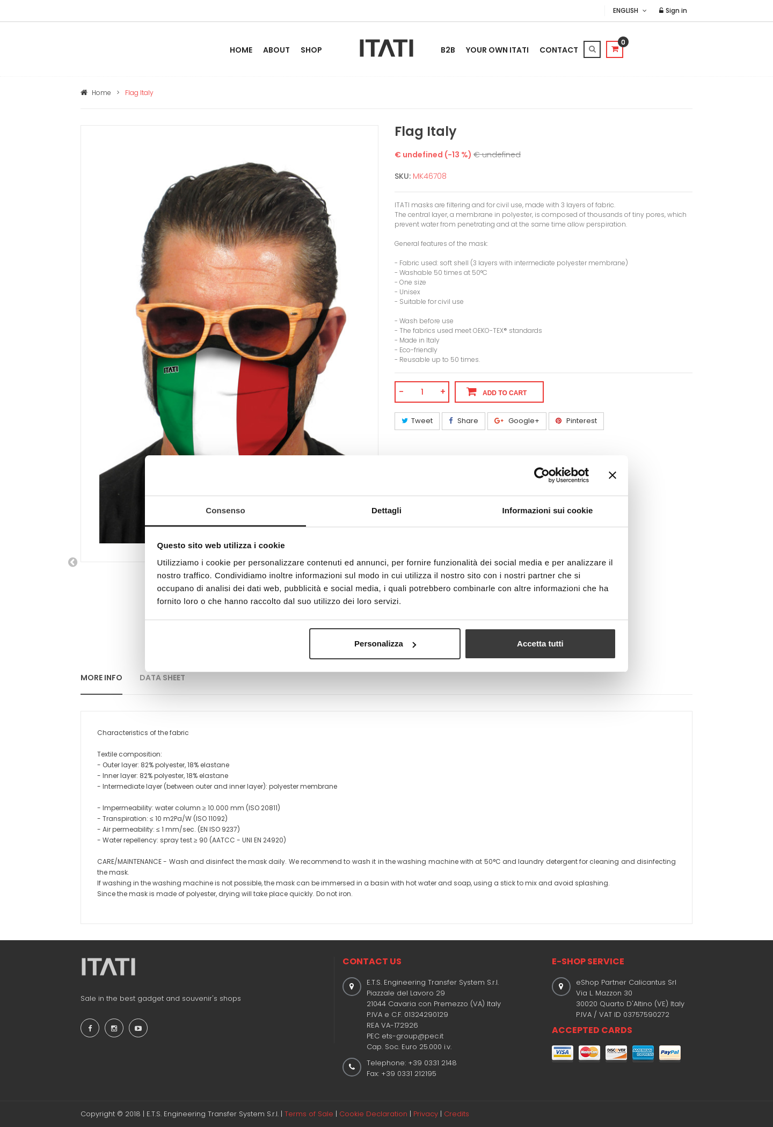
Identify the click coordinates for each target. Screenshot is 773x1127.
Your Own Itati (497, 50)
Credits (456, 1114)
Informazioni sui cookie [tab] (547, 510)
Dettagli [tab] (386, 510)
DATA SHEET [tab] (162, 677)
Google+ (516, 421)
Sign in (673, 10)
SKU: (403, 176)
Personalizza (385, 643)
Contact (558, 50)
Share (463, 421)
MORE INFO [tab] (101, 677)
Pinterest (576, 421)
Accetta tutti (540, 643)
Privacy (425, 1114)
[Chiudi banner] (612, 475)
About (276, 50)
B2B (448, 50)
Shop (311, 50)
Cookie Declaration (373, 1114)
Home (241, 50)
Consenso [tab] (225, 510)
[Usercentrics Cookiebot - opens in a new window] (542, 475)
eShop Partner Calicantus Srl (626, 982)
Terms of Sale (309, 1114)
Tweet (417, 421)
